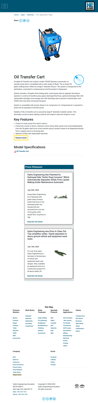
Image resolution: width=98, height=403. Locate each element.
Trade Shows (17, 372)
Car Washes (66, 323)
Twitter (53, 362)
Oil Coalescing (42, 320)
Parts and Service (18, 364)
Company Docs (80, 316)
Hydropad (28, 316)
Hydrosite (53, 328)
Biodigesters (42, 323)
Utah (14, 357)
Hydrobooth (29, 321)
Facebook (54, 357)
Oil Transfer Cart (21, 151)
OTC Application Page (44, 15)
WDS (52, 333)
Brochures (79, 321)
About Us (15, 359)
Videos (65, 345)
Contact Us (16, 362)
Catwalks (53, 323)
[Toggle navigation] (5, 6)
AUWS (52, 320)
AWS (14, 335)
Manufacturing (67, 335)
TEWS (14, 333)
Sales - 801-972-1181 (19, 392)
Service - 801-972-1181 (20, 394)
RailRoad (30, 15)
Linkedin (53, 359)
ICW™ (52, 330)
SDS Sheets (79, 318)
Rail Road (66, 338)
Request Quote (17, 375)
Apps (23, 15)
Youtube (53, 364)
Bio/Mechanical (42, 325)
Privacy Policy (17, 367)
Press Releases (17, 369)
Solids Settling (42, 318)
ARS (52, 318)
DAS (52, 325)
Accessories (16, 338)
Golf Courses (67, 328)
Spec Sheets (79, 323)
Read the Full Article (35, 222)
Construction (67, 325)
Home (16, 15)
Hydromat (28, 318)
